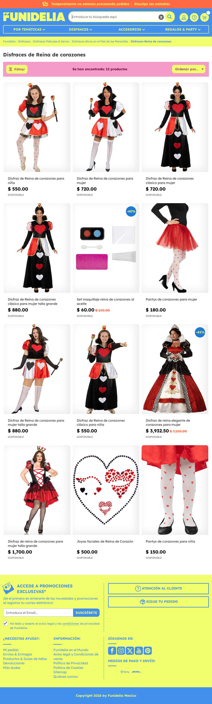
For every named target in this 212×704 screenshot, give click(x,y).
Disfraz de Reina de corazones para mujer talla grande (36, 422)
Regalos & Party (181, 29)
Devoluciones (14, 663)
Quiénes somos (65, 676)
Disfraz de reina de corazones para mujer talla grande (35, 543)
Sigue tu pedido (158, 602)
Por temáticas (27, 29)
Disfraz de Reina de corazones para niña (36, 180)
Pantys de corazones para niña (170, 541)
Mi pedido (11, 650)
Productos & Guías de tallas (25, 659)
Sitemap (60, 672)
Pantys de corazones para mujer (171, 299)
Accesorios (130, 29)
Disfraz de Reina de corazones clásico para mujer (170, 180)
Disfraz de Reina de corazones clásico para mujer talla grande (32, 301)
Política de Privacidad (70, 663)
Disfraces (78, 29)
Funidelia (9, 41)
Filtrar (19, 69)
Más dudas (11, 668)
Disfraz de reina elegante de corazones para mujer (168, 422)
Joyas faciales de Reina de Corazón (105, 541)
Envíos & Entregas (17, 654)
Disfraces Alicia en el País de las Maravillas (100, 41)
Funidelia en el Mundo (70, 650)
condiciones (71, 623)
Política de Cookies (68, 668)
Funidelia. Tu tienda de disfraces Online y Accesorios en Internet (34, 16)
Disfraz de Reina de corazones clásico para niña (101, 422)
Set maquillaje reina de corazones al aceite (105, 301)
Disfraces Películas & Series (51, 41)
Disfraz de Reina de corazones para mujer (105, 180)
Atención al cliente (158, 589)
